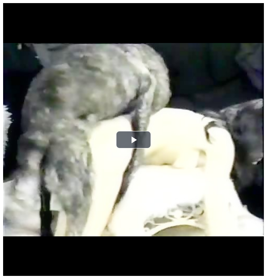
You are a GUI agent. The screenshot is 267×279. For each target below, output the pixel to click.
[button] (133, 139)
